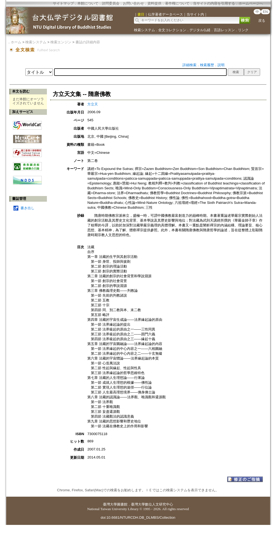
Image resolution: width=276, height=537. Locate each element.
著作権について (177, 3)
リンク (243, 30)
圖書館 (122, 504)
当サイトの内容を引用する (214, 3)
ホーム (16, 42)
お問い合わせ (133, 3)
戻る (261, 21)
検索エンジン (60, 42)
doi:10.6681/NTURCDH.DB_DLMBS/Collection (138, 517)
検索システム (144, 30)
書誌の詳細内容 (87, 42)
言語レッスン (224, 30)
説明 (221, 65)
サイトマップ (63, 3)
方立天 (92, 104)
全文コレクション (172, 30)
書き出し (27, 208)
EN (265, 12)
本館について (87, 3)
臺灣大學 (110, 504)
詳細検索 (189, 65)
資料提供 (154, 3)
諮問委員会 (110, 3)
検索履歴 (207, 65)
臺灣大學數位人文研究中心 (152, 504)
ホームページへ (251, 3)
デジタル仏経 (200, 30)
